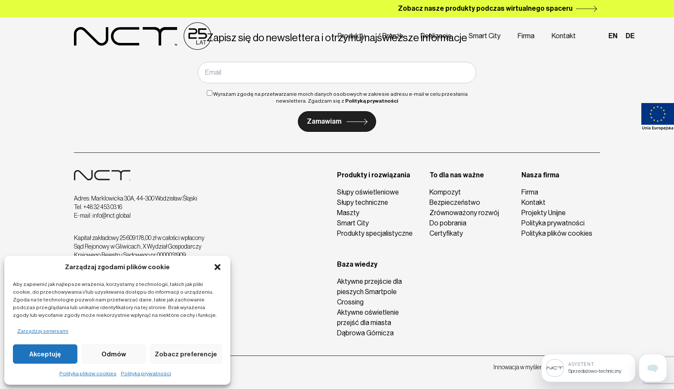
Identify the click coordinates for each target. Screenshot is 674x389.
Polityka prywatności (146, 374)
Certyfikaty (446, 233)
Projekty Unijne (543, 213)
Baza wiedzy (357, 264)
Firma (491, 36)
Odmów (113, 354)
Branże (358, 36)
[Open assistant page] (653, 368)
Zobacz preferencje (186, 354)
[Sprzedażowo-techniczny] (588, 368)
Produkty (317, 36)
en (578, 36)
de (595, 36)
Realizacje (401, 36)
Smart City (450, 36)
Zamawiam (324, 121)
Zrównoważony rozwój (464, 213)
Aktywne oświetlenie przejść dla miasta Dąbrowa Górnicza (368, 322)
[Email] (337, 72)
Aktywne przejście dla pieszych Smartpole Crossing (369, 291)
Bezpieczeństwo (454, 202)
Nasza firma (540, 175)
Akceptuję (45, 354)
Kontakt (529, 36)
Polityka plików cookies (87, 374)
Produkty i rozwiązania (373, 175)
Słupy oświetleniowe (368, 192)
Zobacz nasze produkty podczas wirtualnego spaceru (485, 8)
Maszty (348, 213)
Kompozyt (445, 192)
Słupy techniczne (362, 202)
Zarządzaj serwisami (42, 331)
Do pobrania (447, 223)
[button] (217, 267)
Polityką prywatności (371, 101)
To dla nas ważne (456, 175)
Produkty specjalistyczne (375, 233)
